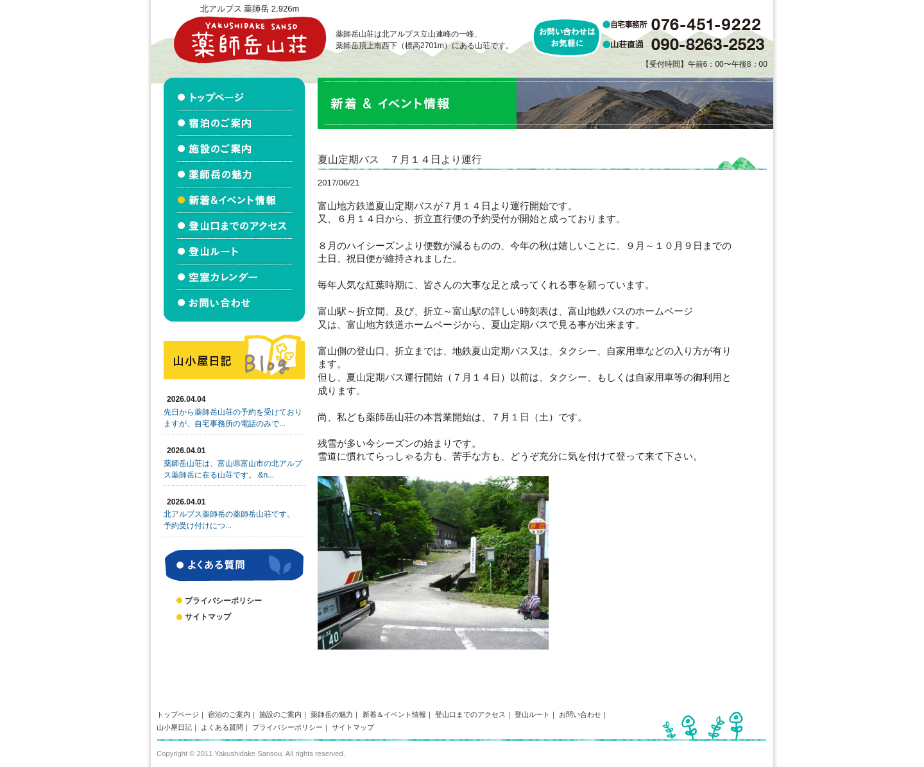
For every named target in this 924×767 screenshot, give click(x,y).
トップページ (178, 714)
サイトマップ (208, 616)
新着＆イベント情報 (394, 714)
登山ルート (532, 714)
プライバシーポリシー (223, 600)
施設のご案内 (280, 714)
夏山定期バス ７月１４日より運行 (400, 159)
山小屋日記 (174, 727)
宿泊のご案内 (229, 714)
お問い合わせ (580, 714)
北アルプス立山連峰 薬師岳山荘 (250, 39)
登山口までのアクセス (470, 714)
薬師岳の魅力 (332, 714)
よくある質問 (222, 727)
